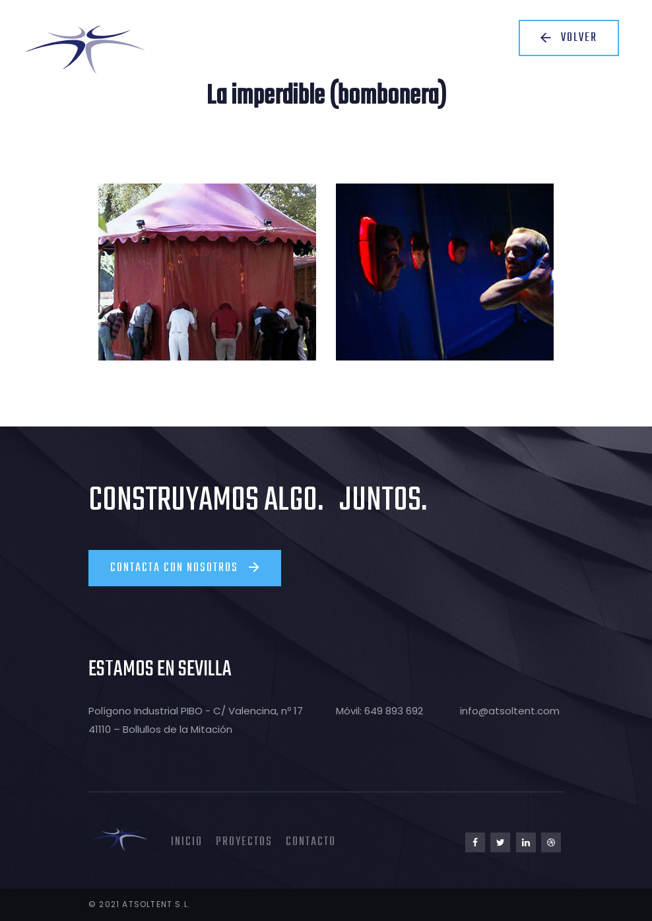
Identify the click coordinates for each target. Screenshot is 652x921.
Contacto (311, 842)
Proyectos (244, 842)
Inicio (187, 842)
